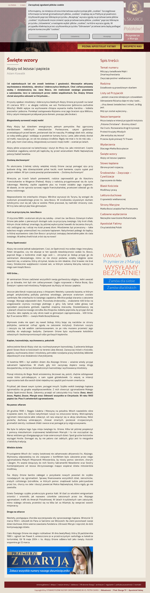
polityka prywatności (124, 584)
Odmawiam (43, 36)
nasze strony (63, 584)
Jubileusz (74, 584)
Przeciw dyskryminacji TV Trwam (116, 139)
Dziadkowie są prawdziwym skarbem (118, 87)
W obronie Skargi (87, 584)
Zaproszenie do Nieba (110, 180)
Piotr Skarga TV (119, 590)
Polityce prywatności (105, 14)
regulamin (110, 584)
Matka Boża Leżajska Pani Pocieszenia (119, 208)
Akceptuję (107, 36)
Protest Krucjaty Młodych (113, 131)
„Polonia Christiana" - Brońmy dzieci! (118, 124)
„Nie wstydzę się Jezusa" (112, 135)
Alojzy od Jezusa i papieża (112, 158)
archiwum (100, 584)
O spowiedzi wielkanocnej (113, 199)
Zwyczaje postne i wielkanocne (115, 78)
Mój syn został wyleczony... (114, 111)
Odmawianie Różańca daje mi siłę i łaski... (120, 100)
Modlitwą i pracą (108, 190)
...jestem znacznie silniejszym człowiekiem (121, 97)
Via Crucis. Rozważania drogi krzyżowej (119, 128)
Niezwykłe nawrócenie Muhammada (118, 218)
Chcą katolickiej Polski (111, 227)
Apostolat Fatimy (136, 590)
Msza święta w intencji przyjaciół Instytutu (121, 120)
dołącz (53, 584)
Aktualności (106, 590)
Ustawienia (75, 36)
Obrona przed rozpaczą (111, 167)
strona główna (42, 584)
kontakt (138, 584)
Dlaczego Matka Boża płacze (114, 148)
